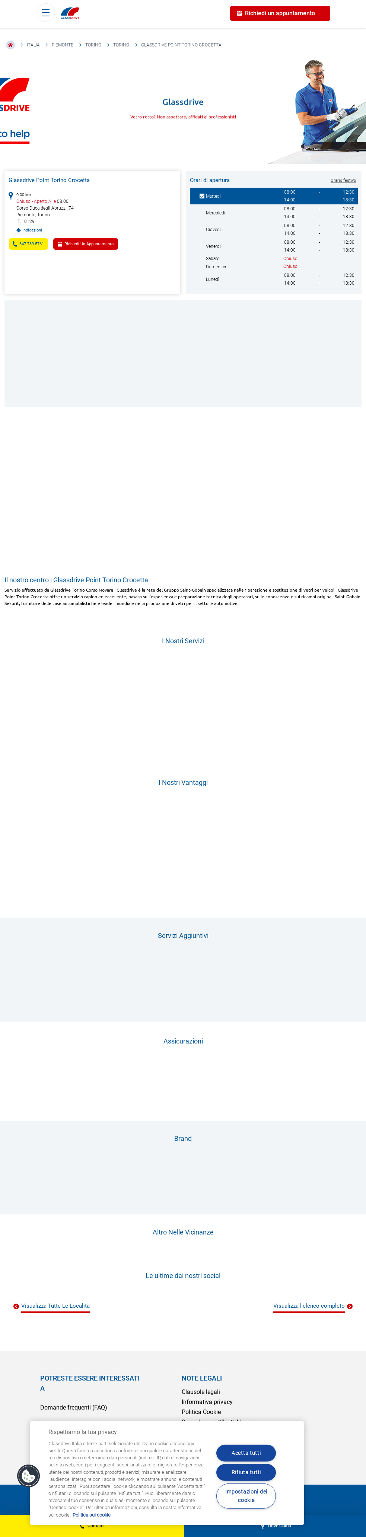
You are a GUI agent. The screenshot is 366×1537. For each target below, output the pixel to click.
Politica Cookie (201, 1411)
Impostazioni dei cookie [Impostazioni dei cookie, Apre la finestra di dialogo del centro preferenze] (246, 1496)
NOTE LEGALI (202, 1378)
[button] (29, 1476)
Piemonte (62, 45)
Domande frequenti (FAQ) (73, 1407)
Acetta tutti (246, 1453)
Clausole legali (201, 1391)
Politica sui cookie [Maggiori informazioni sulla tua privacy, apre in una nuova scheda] (92, 1515)
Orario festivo (343, 180)
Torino (93, 45)
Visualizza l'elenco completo (309, 1306)
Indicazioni (32, 230)
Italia (33, 45)
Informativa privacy (207, 1401)
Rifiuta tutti (246, 1472)
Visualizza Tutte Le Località (55, 1306)
